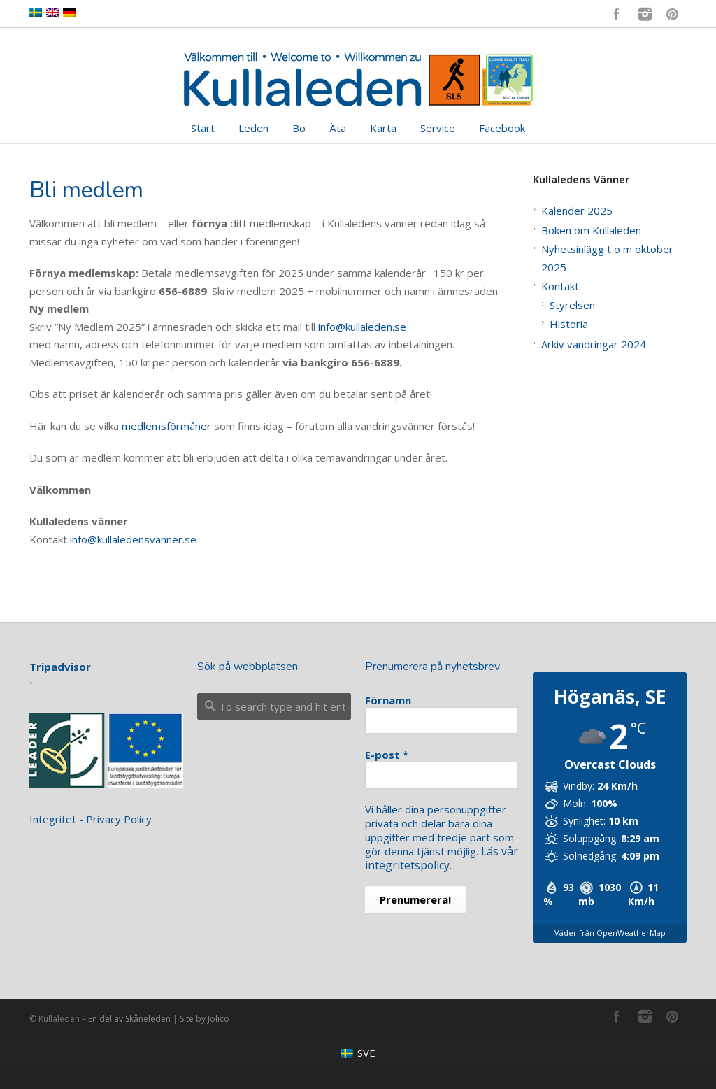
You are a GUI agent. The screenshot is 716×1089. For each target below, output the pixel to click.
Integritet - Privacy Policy (90, 819)
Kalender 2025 (577, 211)
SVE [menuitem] (366, 1053)
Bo (299, 128)
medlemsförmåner (166, 426)
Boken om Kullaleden (591, 230)
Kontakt (560, 286)
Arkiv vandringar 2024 (593, 344)
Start (203, 128)
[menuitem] (358, 1053)
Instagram (645, 14)
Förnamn (388, 700)
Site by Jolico (204, 1019)
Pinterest (673, 14)
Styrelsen (572, 305)
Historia (569, 324)
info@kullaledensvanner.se (133, 539)
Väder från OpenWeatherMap (610, 932)
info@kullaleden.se (362, 327)
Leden (253, 128)
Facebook (617, 14)
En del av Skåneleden (129, 1019)
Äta (337, 128)
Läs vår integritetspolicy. (440, 858)
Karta (383, 128)
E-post (386, 755)
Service (437, 128)
